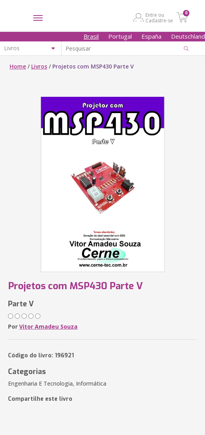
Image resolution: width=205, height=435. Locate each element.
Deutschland (188, 36)
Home (18, 66)
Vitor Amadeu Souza (48, 326)
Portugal (120, 36)
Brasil (91, 36)
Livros (39, 66)
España (151, 36)
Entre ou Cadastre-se (159, 18)
